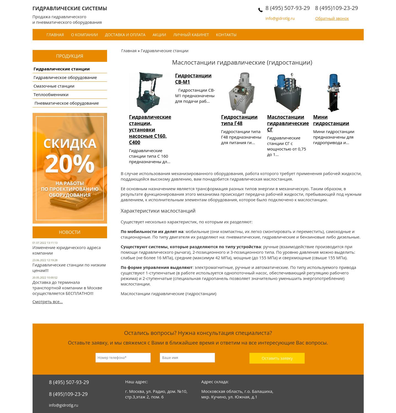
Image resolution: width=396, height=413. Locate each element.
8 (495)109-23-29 (336, 8)
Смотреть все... (48, 301)
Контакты (226, 34)
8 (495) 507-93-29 (287, 8)
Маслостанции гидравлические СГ (288, 123)
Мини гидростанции (331, 120)
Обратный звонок (332, 18)
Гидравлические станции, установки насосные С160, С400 (150, 129)
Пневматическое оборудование (66, 103)
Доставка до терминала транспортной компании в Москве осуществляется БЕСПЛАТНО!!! (67, 287)
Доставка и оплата (125, 34)
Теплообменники (50, 94)
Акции (159, 34)
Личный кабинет (191, 34)
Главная (55, 34)
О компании (84, 34)
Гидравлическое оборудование (65, 77)
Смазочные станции (53, 86)
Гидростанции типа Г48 (239, 120)
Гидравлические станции (61, 69)
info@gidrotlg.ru (280, 18)
